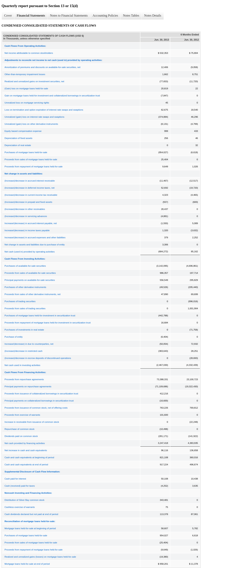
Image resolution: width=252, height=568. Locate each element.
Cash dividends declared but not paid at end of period (31, 514)
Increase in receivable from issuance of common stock (32, 422)
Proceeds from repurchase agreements (24, 379)
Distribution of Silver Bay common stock (24, 500)
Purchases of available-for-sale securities (25, 266)
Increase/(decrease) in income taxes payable (27, 230)
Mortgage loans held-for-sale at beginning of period (30, 528)
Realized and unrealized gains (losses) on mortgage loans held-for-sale (40, 557)
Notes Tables (131, 15)
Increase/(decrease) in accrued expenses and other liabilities (35, 237)
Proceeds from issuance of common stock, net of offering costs (36, 408)
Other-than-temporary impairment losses (25, 74)
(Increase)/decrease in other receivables (25, 209)
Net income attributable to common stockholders (29, 53)
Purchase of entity (14, 337)
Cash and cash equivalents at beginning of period (29, 457)
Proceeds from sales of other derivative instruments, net (32, 294)
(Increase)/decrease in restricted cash (23, 351)
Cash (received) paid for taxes (20, 486)
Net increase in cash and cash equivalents (26, 450)
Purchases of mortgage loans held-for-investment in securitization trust (40, 315)
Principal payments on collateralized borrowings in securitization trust (39, 400)
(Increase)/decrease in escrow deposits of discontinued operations (38, 358)
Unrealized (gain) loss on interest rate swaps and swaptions (34, 117)
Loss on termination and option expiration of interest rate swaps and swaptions (44, 110)
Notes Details (152, 15)
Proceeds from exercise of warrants (22, 415)
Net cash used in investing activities (22, 365)
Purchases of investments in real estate (24, 330)
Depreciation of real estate (18, 145)
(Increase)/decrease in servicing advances (26, 216)
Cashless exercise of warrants (20, 507)
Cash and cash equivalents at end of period (26, 464)
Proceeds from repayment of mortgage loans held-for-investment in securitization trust (48, 322)
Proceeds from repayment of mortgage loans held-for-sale (34, 166)
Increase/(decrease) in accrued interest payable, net (31, 223)
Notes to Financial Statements (69, 15)
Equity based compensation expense (23, 131)
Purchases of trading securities (20, 301)
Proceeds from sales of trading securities (25, 308)
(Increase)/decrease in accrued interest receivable (30, 181)
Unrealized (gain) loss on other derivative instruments (31, 124)
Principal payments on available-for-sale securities (30, 280)
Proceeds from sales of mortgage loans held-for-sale (31, 159)
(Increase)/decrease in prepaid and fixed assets (28, 202)
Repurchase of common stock (19, 429)
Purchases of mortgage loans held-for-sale (26, 152)
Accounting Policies (105, 15)
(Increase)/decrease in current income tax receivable (31, 195)
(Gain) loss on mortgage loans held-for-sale (26, 88)
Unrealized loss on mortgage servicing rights (27, 102)
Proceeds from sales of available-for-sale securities (30, 273)
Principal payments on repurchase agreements (28, 386)
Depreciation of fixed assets (18, 138)
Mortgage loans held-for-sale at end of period (27, 564)
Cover (8, 15)
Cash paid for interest (15, 479)
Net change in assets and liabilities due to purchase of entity (35, 244)
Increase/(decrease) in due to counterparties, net (29, 344)
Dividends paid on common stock (21, 436)
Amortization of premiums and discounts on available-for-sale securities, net (42, 67)
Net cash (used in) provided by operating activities (30, 251)
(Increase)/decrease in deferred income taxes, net (30, 188)
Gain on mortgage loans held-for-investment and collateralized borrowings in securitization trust (52, 95)
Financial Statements (31, 15)
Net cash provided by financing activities (25, 443)
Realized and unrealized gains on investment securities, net (34, 81)
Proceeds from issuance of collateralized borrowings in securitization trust (41, 393)
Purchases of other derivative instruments (25, 287)
